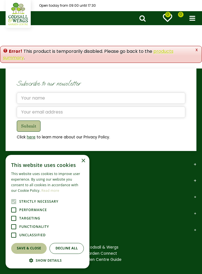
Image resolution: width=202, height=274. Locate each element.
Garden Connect (101, 253)
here (31, 137)
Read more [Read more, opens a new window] (50, 190)
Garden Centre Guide (101, 259)
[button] (47, 260)
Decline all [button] (67, 248)
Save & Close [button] (29, 248)
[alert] (47, 211)
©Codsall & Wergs (101, 247)
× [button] (83, 161)
